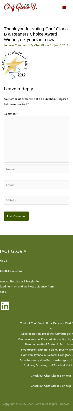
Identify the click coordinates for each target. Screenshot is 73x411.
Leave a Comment (15, 45)
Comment (11, 113)
